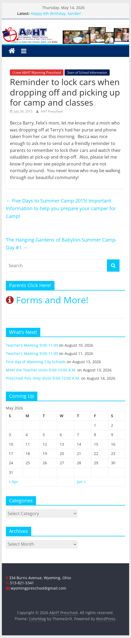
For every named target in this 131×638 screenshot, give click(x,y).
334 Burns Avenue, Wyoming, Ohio (38, 577)
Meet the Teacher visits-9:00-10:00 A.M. (41, 369)
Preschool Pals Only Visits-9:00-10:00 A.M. (43, 378)
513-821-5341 (20, 582)
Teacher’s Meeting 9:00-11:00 (32, 345)
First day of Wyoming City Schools (36, 361)
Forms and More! (47, 300)
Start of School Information (87, 72)
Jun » (81, 481)
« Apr (13, 481)
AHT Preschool (52, 111)
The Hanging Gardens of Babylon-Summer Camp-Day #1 (61, 244)
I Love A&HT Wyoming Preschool (37, 72)
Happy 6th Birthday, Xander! (56, 13)
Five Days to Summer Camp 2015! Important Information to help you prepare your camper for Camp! (61, 208)
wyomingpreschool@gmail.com (36, 588)
